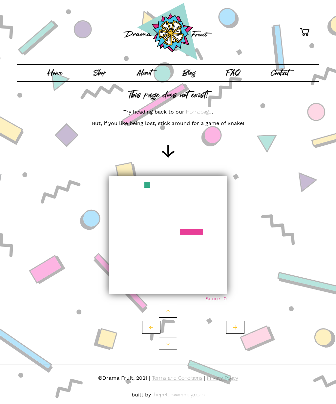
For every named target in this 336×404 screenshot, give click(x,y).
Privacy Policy (222, 378)
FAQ (233, 73)
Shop (99, 73)
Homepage (199, 112)
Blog (189, 73)
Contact (280, 73)
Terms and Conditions (177, 378)
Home (54, 73)
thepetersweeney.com (178, 395)
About (144, 73)
